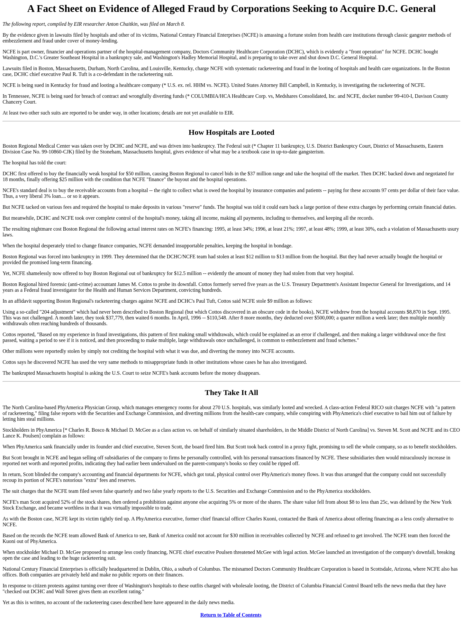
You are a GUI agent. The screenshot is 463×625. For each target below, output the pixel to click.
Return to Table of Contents (230, 615)
